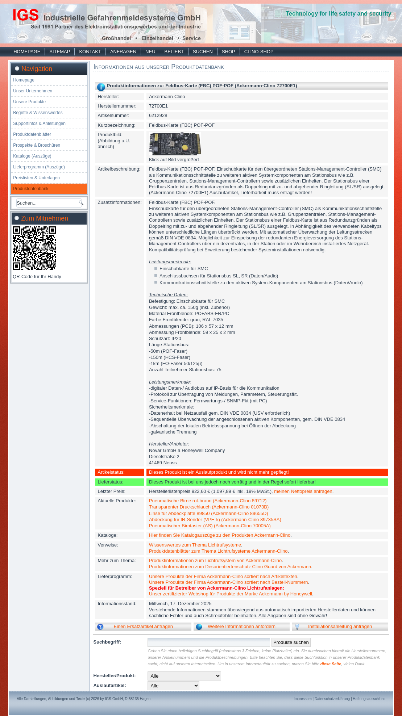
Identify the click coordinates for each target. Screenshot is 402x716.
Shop (228, 51)
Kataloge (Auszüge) (32, 156)
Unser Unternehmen (32, 90)
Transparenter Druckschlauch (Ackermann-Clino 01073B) (209, 507)
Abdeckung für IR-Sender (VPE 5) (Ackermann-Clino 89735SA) (215, 519)
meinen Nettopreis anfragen (303, 491)
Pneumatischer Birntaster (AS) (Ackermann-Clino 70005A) (210, 525)
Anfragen (123, 51)
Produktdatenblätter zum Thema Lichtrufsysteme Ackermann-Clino (218, 551)
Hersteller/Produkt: (114, 675)
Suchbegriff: (107, 642)
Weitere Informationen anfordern (241, 626)
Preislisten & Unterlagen (36, 177)
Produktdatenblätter (32, 134)
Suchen (203, 51)
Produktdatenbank (30, 188)
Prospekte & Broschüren (36, 145)
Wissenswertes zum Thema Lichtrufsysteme (195, 545)
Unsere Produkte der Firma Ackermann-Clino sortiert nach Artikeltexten (223, 576)
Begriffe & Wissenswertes (38, 112)
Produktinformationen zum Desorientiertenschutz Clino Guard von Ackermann (230, 566)
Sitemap (59, 51)
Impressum (302, 699)
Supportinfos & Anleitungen (39, 123)
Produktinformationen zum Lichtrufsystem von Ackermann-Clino (215, 560)
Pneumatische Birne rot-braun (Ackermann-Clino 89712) (207, 500)
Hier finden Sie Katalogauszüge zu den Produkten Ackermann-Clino (219, 535)
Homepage (26, 51)
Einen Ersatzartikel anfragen (143, 626)
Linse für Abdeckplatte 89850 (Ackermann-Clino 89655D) (208, 513)
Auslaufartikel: (109, 685)
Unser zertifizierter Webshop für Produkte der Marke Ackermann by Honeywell (230, 593)
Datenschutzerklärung (332, 699)
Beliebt (174, 51)
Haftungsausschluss (369, 699)
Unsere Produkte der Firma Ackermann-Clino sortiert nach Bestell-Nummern (228, 582)
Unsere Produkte (29, 101)
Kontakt (90, 51)
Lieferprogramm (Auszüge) (39, 166)
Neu (150, 51)
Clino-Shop (259, 51)
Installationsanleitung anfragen (340, 626)
